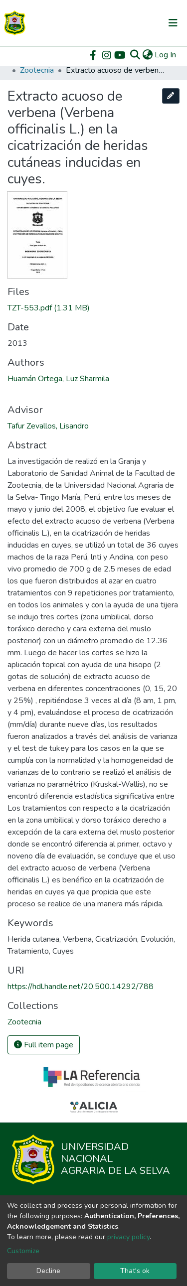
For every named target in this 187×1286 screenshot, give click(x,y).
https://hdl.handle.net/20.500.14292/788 (80, 986)
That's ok (135, 1271)
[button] (147, 55)
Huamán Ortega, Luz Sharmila (58, 378)
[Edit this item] (171, 96)
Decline (48, 1271)
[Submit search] (135, 55)
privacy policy (128, 1237)
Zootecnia (37, 70)
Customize (23, 1251)
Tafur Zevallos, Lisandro (48, 426)
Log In (166, 54)
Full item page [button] (43, 1044)
